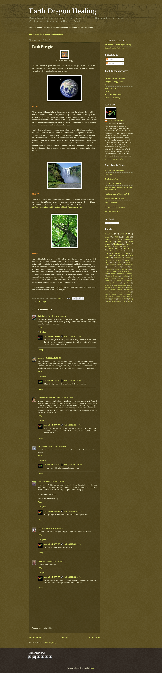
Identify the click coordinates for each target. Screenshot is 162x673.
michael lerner (109, 296)
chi (117, 251)
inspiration (118, 244)
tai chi (116, 239)
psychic (113, 299)
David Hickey (117, 280)
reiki (117, 237)
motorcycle (120, 255)
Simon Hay (108, 285)
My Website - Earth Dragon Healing (118, 45)
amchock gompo (120, 287)
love (131, 267)
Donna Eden (109, 264)
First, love (108, 175)
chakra (128, 258)
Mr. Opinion (42, 447)
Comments (111, 63)
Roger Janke (126, 283)
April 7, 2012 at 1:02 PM (72, 577)
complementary (125, 271)
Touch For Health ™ (112, 88)
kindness (121, 273)
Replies (43, 332)
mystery (127, 260)
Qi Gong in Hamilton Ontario (115, 78)
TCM (129, 285)
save (119, 299)
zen (129, 301)
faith (106, 273)
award (129, 287)
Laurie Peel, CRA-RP (52, 336)
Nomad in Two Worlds (113, 183)
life (132, 253)
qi (113, 262)
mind (110, 255)
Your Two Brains (111, 203)
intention (108, 242)
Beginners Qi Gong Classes (115, 207)
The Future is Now (111, 179)
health (126, 237)
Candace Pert (122, 278)
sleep (125, 299)
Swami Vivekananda (120, 285)
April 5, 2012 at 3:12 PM (64, 398)
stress (126, 239)
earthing (128, 292)
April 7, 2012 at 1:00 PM (72, 544)
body (107, 253)
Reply (40, 327)
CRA (113, 278)
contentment (129, 264)
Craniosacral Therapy (113, 85)
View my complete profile (114, 159)
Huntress (41, 528)
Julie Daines (42, 316)
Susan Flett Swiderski (46, 398)
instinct (114, 294)
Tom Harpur (108, 287)
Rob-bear (41, 482)
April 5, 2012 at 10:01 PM (57, 447)
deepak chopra (119, 292)
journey (113, 273)
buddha (113, 289)
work (118, 301)
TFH (131, 246)
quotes (119, 242)
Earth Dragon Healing (62, 11)
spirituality (108, 251)
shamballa (126, 249)
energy (43, 302)
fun (122, 251)
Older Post (94, 637)
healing (109, 233)
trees (108, 301)
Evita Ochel (127, 280)
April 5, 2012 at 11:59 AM (52, 358)
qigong (128, 244)
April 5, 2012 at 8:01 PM (72, 425)
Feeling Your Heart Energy (114, 198)
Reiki (107, 91)
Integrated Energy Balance (114, 82)
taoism (117, 269)
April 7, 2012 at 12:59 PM (73, 511)
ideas (126, 253)
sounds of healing (113, 276)
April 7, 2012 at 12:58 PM (73, 465)
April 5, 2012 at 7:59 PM (72, 381)
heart (118, 249)
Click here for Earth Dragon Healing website (46, 34)
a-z (38, 302)
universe (124, 269)
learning (124, 267)
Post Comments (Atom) (47, 643)
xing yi (124, 301)
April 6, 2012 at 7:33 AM (54, 528)
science (119, 262)
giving (106, 294)
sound (128, 262)
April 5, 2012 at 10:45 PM (55, 482)
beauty (119, 264)
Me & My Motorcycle (112, 211)
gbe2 (107, 239)
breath (115, 271)
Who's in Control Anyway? (114, 170)
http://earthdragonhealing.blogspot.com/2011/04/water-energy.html (57, 207)
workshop (125, 276)
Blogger (92, 668)
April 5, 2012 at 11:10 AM (57, 316)
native (107, 262)
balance (110, 249)
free (118, 267)
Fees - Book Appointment (114, 94)
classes (120, 289)
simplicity (130, 273)
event (117, 246)
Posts (109, 59)
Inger (40, 358)
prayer (107, 299)
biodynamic (117, 258)
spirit (128, 251)
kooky (120, 294)
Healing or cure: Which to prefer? (117, 194)
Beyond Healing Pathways (114, 48)
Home (65, 637)
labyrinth (128, 294)
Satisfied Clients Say (112, 98)
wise (113, 301)
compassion (116, 253)
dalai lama (110, 267)
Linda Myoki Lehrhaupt (112, 283)
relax (124, 246)
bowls (106, 289)
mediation (118, 260)
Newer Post (35, 637)
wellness (108, 246)
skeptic (109, 269)
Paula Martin (43, 561)
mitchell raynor (120, 296)
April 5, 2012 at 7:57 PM (72, 336)
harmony (108, 260)
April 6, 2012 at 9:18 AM (57, 561)
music (129, 296)
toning (131, 299)
